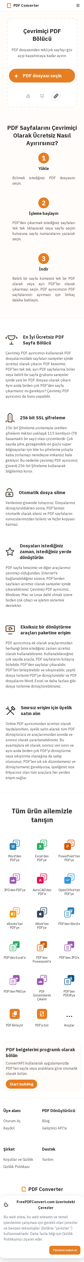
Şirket (9, 1149)
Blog (46, 1121)
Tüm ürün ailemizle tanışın (42, 815)
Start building (21, 1084)
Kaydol (9, 1128)
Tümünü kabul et (65, 1250)
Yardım (47, 1159)
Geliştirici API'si (54, 1128)
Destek (48, 1149)
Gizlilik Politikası (16, 1166)
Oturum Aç (12, 1121)
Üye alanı (12, 1110)
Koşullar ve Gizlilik (18, 1159)
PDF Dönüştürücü (58, 1110)
